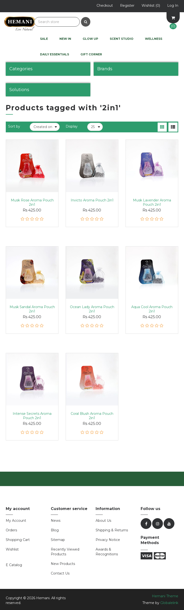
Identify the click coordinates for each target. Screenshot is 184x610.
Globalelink (169, 603)
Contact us (60, 573)
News (55, 520)
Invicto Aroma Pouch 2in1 (92, 200)
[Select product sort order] (45, 127)
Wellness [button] (153, 39)
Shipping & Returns (112, 530)
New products (63, 564)
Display (72, 126)
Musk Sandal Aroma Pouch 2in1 (32, 309)
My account (16, 520)
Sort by (14, 126)
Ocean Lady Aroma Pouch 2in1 (92, 309)
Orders (11, 530)
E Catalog (14, 565)
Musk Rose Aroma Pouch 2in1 (32, 202)
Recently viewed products (65, 551)
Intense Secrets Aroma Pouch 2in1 (32, 415)
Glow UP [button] (90, 39)
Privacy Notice (108, 540)
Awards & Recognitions (107, 551)
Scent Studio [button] (121, 39)
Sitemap (58, 540)
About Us (103, 520)
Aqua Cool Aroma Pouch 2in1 (151, 309)
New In (65, 39)
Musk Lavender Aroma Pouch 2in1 (152, 202)
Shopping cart (18, 540)
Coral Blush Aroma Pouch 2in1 (92, 415)
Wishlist (12, 549)
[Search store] (57, 22)
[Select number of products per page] (95, 127)
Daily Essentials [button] (54, 54)
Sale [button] (44, 39)
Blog (55, 530)
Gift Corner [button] (91, 54)
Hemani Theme (165, 596)
